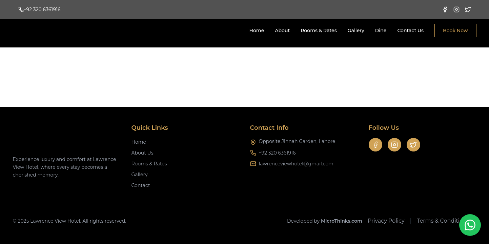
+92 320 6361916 (277, 153)
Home (256, 30)
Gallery (356, 30)
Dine (381, 30)
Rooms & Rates (319, 30)
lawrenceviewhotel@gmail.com (296, 164)
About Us (142, 153)
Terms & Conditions (443, 221)
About (282, 30)
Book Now (455, 30)
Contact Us (410, 30)
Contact (140, 185)
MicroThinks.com (341, 221)
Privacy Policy (386, 221)
